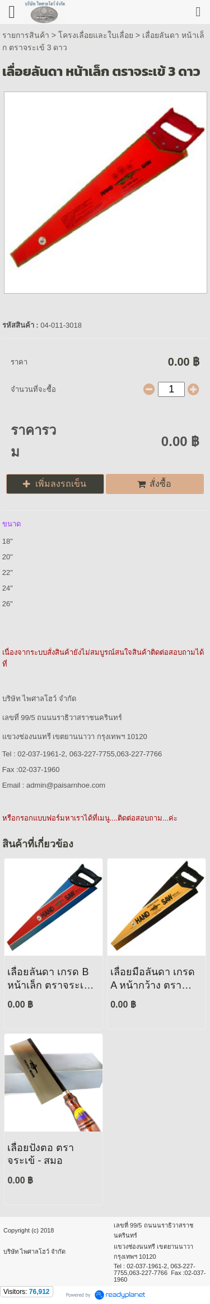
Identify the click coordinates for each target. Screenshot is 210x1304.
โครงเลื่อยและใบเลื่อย (95, 35)
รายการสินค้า (25, 35)
